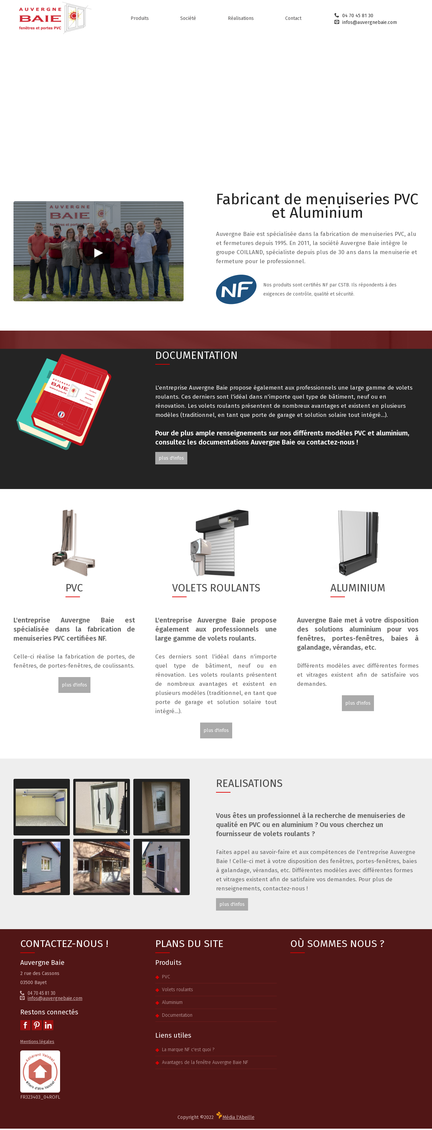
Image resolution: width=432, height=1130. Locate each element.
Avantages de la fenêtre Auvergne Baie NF (205, 1064)
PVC (166, 978)
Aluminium (172, 1004)
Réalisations (241, 20)
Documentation (177, 1016)
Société (188, 20)
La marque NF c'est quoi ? (188, 1051)
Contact (293, 20)
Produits (140, 20)
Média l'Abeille (235, 1117)
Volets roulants (177, 991)
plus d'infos (171, 459)
